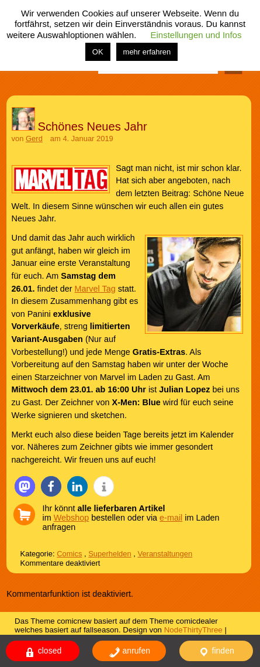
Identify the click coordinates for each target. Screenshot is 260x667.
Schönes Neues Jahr (92, 126)
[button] (25, 486)
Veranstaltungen (164, 553)
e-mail (171, 517)
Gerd (34, 138)
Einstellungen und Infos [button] (196, 35)
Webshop (71, 517)
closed (42, 652)
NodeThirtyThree (193, 629)
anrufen (129, 652)
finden (216, 652)
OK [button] (97, 51)
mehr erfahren (147, 51)
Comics (69, 553)
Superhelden (109, 553)
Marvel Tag (95, 288)
